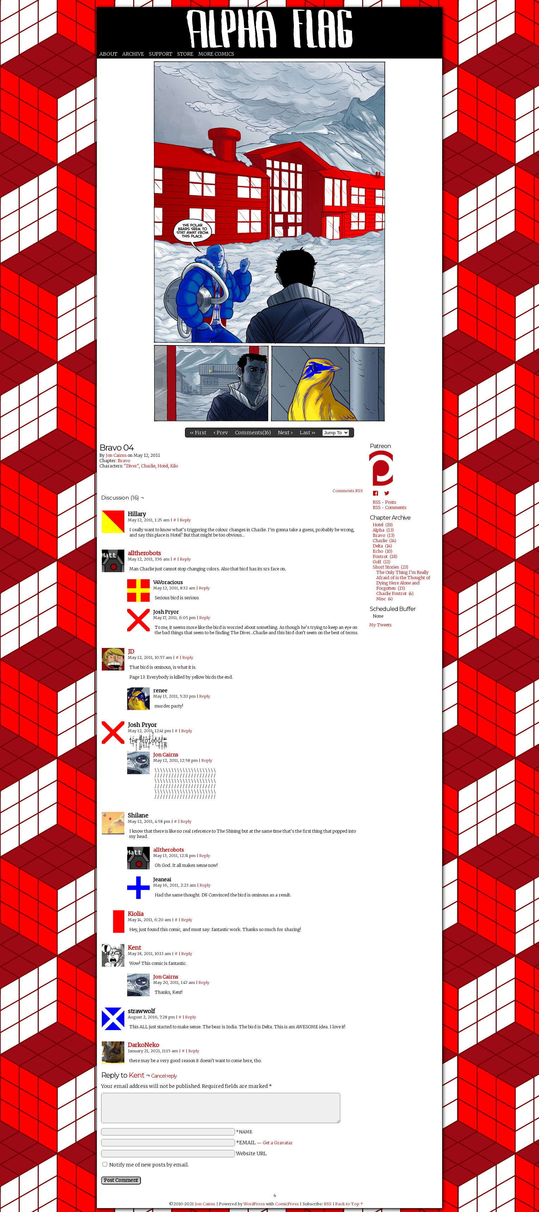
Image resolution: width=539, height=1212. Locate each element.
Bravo (124, 460)
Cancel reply (164, 1076)
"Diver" (131, 466)
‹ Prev (220, 432)
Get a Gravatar (278, 1142)
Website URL (251, 1153)
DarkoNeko (143, 1044)
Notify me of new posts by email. (149, 1165)
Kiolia (135, 913)
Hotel (162, 466)
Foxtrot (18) (385, 556)
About (108, 54)
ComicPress (287, 1203)
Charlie (148, 466)
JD (131, 651)
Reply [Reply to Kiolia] (186, 919)
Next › (285, 432)
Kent (134, 947)
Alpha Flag (269, 28)
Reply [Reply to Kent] (186, 953)
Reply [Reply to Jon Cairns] (207, 760)
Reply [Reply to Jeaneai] (205, 885)
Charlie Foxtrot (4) (395, 593)
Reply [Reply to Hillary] (185, 520)
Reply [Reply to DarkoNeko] (193, 1050)
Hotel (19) (383, 524)
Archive (133, 54)
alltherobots (144, 553)
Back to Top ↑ (349, 1203)
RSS (328, 1203)
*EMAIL (264, 1142)
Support (160, 54)
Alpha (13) (383, 530)
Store (185, 54)
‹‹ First (198, 432)
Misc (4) (384, 598)
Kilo (174, 466)
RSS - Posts (384, 502)
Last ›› (307, 432)
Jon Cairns (116, 455)
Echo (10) (382, 551)
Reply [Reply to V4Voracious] (204, 588)
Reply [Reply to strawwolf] (190, 1017)
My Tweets (380, 625)
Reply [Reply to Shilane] (186, 821)
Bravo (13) (384, 535)
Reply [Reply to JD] (187, 657)
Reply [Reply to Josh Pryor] (204, 617)
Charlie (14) (384, 540)
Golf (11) (381, 561)
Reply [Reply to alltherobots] (185, 559)
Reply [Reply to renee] (204, 696)
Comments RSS (348, 490)
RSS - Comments (389, 507)
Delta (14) (382, 546)
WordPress (254, 1203)
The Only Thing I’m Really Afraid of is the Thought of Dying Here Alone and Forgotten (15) (403, 580)
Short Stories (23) (390, 567)
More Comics (216, 54)
